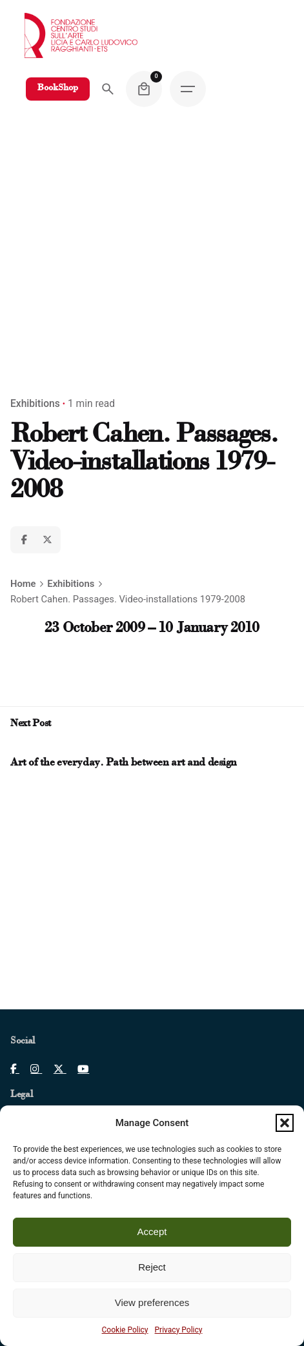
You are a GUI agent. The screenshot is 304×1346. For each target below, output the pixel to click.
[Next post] (28, 747)
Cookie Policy (125, 1329)
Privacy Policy (179, 1329)
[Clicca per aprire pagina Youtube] (78, 1069)
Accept (152, 1231)
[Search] (108, 89)
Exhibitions (35, 404)
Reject (152, 1267)
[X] (47, 539)
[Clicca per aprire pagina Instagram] (30, 1069)
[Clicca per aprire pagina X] (54, 1069)
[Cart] (144, 89)
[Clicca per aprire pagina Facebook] (14, 1069)
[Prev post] (16, 747)
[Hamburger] (188, 89)
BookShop (57, 88)
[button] (284, 1122)
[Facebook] (23, 539)
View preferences (152, 1302)
